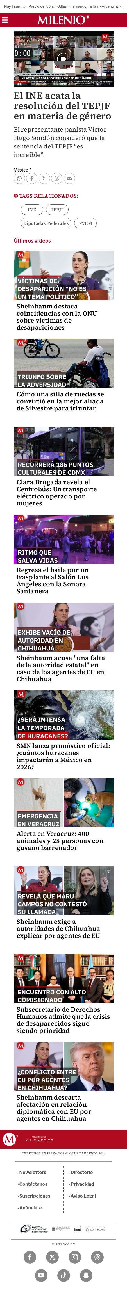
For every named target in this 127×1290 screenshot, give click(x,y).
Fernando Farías (84, 6)
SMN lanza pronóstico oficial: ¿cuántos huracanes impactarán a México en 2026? (63, 756)
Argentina (110, 6)
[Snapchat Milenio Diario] (86, 1275)
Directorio (82, 1172)
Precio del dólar (42, 6)
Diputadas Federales (46, 223)
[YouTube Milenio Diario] (41, 1275)
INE (32, 210)
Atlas (62, 6)
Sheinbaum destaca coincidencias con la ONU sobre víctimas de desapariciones (57, 317)
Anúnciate (30, 1208)
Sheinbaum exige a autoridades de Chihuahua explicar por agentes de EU (58, 928)
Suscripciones (35, 1196)
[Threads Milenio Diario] (97, 1257)
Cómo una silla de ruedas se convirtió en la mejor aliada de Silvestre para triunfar (60, 401)
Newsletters (32, 1172)
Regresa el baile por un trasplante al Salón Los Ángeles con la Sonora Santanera (53, 580)
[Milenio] (63, 20)
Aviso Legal (83, 1196)
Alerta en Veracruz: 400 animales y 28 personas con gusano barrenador (60, 840)
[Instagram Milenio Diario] (75, 1257)
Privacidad (82, 1184)
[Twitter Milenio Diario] (52, 1257)
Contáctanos (33, 1184)
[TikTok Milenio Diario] (63, 1275)
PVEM (85, 223)
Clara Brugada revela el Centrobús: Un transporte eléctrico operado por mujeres (57, 493)
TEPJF (57, 210)
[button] (4, 21)
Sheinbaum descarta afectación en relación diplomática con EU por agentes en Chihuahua (54, 1108)
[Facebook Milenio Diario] (30, 1257)
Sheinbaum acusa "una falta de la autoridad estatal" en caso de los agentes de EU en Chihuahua (61, 668)
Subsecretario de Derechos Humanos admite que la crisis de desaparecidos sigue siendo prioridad (63, 1020)
